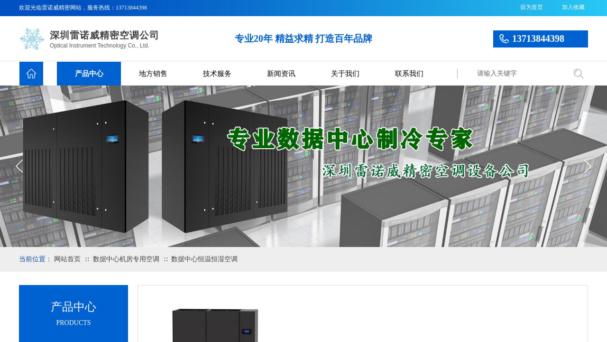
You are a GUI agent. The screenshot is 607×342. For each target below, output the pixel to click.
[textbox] (519, 73)
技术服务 (217, 73)
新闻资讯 (281, 73)
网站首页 (67, 259)
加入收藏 (573, 7)
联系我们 (409, 73)
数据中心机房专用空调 (126, 259)
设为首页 (531, 7)
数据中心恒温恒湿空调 (204, 259)
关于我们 (345, 73)
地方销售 (153, 73)
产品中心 (89, 73)
